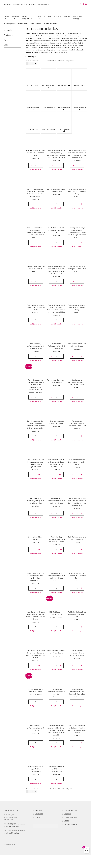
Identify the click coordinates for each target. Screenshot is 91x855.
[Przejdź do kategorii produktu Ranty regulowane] (79, 101)
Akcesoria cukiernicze (21, 23)
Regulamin (67, 814)
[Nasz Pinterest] (86, 4)
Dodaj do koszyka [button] (35, 169)
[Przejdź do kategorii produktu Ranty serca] (33, 122)
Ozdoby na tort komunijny (77, 17)
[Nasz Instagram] (80, 4)
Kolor (13, 40)
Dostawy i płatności (70, 810)
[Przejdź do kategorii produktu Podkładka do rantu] (48, 79)
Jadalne (6, 16)
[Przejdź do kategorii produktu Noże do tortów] (33, 78)
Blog (49, 16)
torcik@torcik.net (14, 833)
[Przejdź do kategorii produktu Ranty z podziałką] (64, 123)
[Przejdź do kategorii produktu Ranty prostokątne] (64, 101)
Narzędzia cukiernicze (35, 23)
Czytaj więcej (31, 57)
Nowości (67, 16)
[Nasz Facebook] (83, 4)
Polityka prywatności (70, 817)
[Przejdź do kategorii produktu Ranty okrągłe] (48, 100)
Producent (13, 35)
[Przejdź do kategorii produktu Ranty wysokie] (48, 122)
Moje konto (7, 4)
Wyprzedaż (57, 16)
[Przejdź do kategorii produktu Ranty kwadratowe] (33, 101)
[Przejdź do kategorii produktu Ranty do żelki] (79, 78)
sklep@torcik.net (43, 4)
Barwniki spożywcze (25, 17)
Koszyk (37, 817)
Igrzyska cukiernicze (70, 824)
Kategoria (13, 30)
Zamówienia (39, 814)
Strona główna (10, 23)
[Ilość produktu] (35, 165)
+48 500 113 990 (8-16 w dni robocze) (24, 4)
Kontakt (66, 821)
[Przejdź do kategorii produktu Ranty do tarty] (64, 78)
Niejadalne (15, 16)
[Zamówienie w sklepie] (35, 61)
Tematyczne (41, 16)
